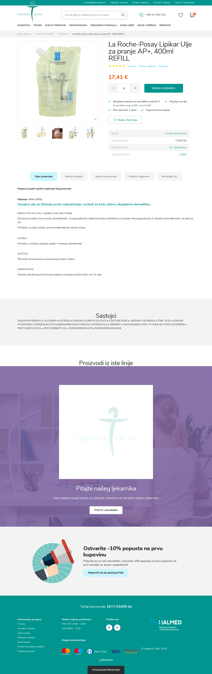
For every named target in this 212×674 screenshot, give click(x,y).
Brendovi (165, 25)
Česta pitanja (24, 641)
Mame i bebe (127, 25)
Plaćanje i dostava (119, 2)
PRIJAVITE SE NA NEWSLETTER (105, 572)
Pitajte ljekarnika (106, 510)
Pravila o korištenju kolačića (31, 646)
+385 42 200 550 (152, 15)
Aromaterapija (78, 25)
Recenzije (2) (170, 176)
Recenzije (163, 66)
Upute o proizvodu (106, 176)
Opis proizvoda (43, 176)
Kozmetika (24, 25)
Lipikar (183, 154)
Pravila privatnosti (26, 651)
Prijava (178, 2)
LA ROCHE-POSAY (176, 133)
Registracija (188, 2)
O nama (21, 623)
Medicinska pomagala (103, 25)
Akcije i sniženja (146, 25)
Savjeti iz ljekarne (140, 2)
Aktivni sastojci (74, 176)
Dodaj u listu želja (125, 120)
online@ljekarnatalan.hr (94, 2)
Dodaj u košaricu (163, 88)
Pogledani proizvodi (106, 669)
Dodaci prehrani (55, 25)
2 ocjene (132, 66)
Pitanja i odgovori (147, 66)
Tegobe (37, 25)
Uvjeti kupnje (24, 632)
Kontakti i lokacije (161, 2)
